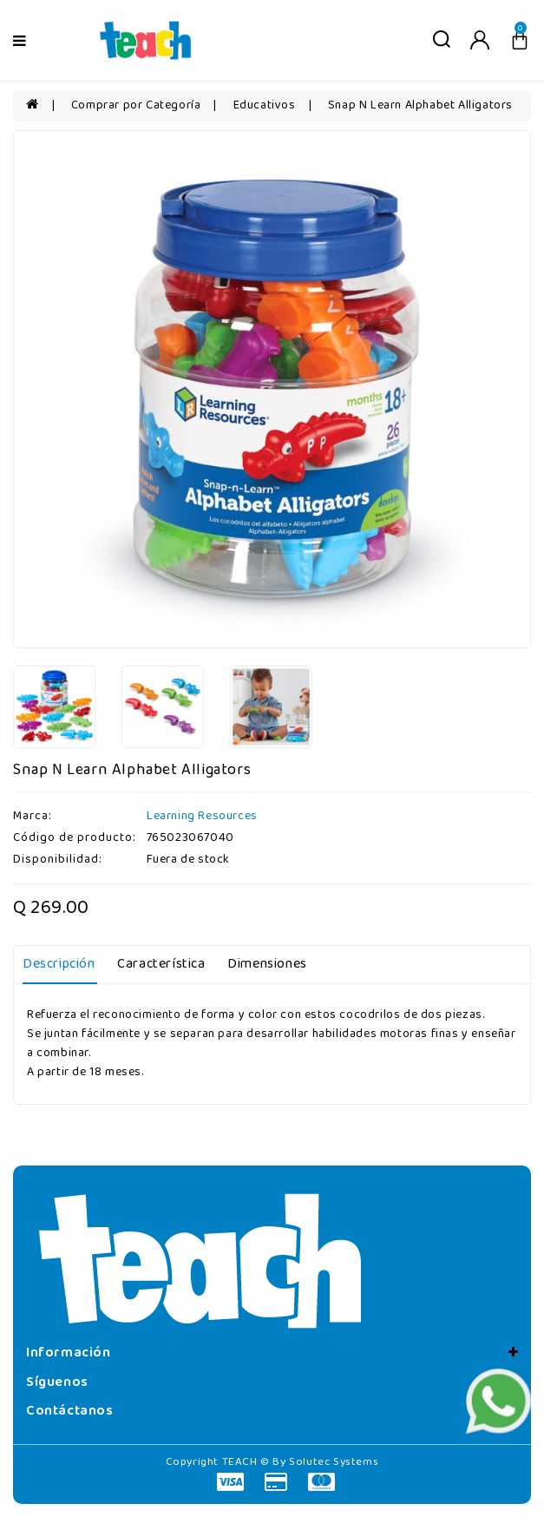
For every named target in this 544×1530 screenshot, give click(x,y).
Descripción (59, 964)
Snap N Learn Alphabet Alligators (420, 105)
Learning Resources (202, 816)
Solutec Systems (333, 1462)
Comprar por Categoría (136, 105)
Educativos (264, 105)
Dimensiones (267, 964)
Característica (161, 964)
